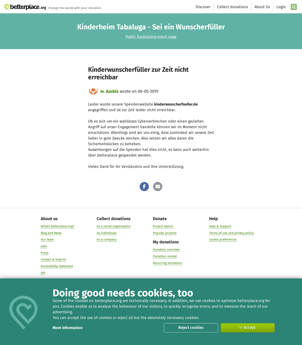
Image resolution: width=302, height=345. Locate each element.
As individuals (106, 233)
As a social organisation (113, 226)
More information (67, 327)
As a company (106, 239)
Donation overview (166, 249)
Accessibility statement (57, 266)
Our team (47, 239)
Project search (163, 226)
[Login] (280, 7)
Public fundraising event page (151, 36)
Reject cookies (191, 327)
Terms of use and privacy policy (231, 233)
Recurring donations (167, 263)
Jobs (44, 246)
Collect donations (232, 7)
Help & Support (220, 226)
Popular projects (165, 233)
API (43, 273)
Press (44, 253)
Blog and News (51, 233)
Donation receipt (165, 256)
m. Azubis (109, 91)
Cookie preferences (223, 239)
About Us (262, 7)
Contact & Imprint (53, 259)
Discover (203, 7)
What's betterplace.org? (57, 226)
